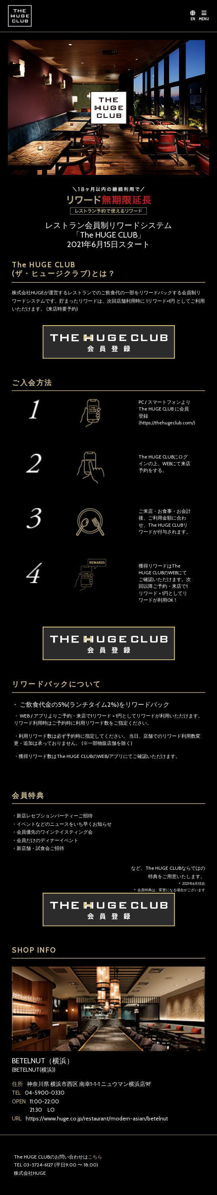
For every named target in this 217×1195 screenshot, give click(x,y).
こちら (95, 1157)
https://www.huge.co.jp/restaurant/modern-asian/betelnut (97, 1118)
